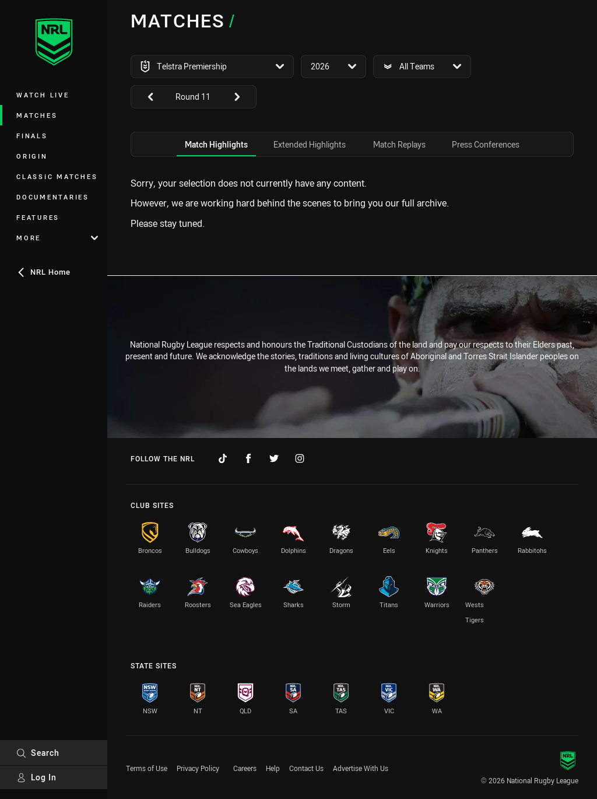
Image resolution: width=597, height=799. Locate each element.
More (57, 237)
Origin (32, 156)
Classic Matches (56, 176)
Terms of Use (146, 768)
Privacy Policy (198, 768)
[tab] (216, 144)
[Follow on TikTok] (222, 458)
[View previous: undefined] (144, 97)
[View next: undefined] (242, 97)
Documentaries (52, 196)
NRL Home (43, 272)
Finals (32, 135)
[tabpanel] (352, 203)
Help (273, 768)
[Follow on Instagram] (299, 458)
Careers (245, 768)
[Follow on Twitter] (274, 458)
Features (37, 217)
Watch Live (42, 94)
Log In (36, 777)
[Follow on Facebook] (248, 458)
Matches (36, 115)
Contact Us (306, 768)
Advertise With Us (360, 768)
